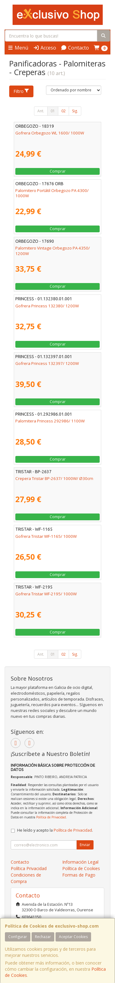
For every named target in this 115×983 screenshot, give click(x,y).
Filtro (21, 91)
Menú (17, 47)
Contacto (75, 47)
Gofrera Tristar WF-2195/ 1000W (46, 594)
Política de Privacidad (51, 817)
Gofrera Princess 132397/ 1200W (47, 363)
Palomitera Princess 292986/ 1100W (50, 421)
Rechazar (43, 936)
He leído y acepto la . (55, 830)
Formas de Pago (78, 875)
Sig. (75, 111)
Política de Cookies (81, 868)
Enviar (85, 844)
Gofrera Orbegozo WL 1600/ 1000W (49, 133)
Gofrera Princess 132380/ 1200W (47, 306)
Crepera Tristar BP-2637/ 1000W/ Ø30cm (54, 478)
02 (63, 111)
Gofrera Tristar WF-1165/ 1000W (46, 536)
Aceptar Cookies (73, 936)
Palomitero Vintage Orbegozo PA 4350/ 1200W (52, 250)
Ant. (40, 111)
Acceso (44, 47)
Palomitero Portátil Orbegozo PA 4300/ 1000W (52, 193)
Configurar (17, 936)
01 (53, 111)
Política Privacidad (29, 868)
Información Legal (80, 862)
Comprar (58, 171)
